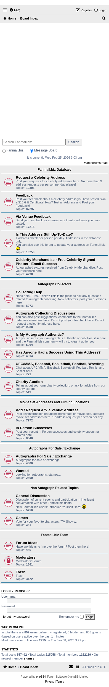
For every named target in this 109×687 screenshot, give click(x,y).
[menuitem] (14, 10)
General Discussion (33, 496)
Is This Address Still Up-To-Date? (44, 234)
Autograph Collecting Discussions (45, 313)
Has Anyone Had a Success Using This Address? (58, 352)
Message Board (45, 150)
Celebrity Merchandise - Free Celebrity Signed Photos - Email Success (55, 262)
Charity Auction (29, 382)
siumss (29, 658)
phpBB (40, 676)
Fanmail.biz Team (54, 535)
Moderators (26, 557)
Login (5, 591)
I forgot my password (15, 616)
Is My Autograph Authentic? (40, 334)
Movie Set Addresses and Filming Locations (54, 402)
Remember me (71, 617)
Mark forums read (96, 162)
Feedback (24, 195)
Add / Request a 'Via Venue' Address (47, 410)
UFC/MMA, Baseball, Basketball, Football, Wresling (60, 364)
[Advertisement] (54, 78)
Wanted (22, 471)
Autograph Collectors (54, 284)
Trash (20, 572)
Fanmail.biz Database (54, 170)
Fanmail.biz (14, 150)
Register (22, 591)
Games (22, 518)
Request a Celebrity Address (40, 177)
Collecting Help (29, 292)
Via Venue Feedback (33, 216)
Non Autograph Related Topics (54, 488)
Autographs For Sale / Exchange (54, 448)
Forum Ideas (26, 543)
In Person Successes (34, 428)
